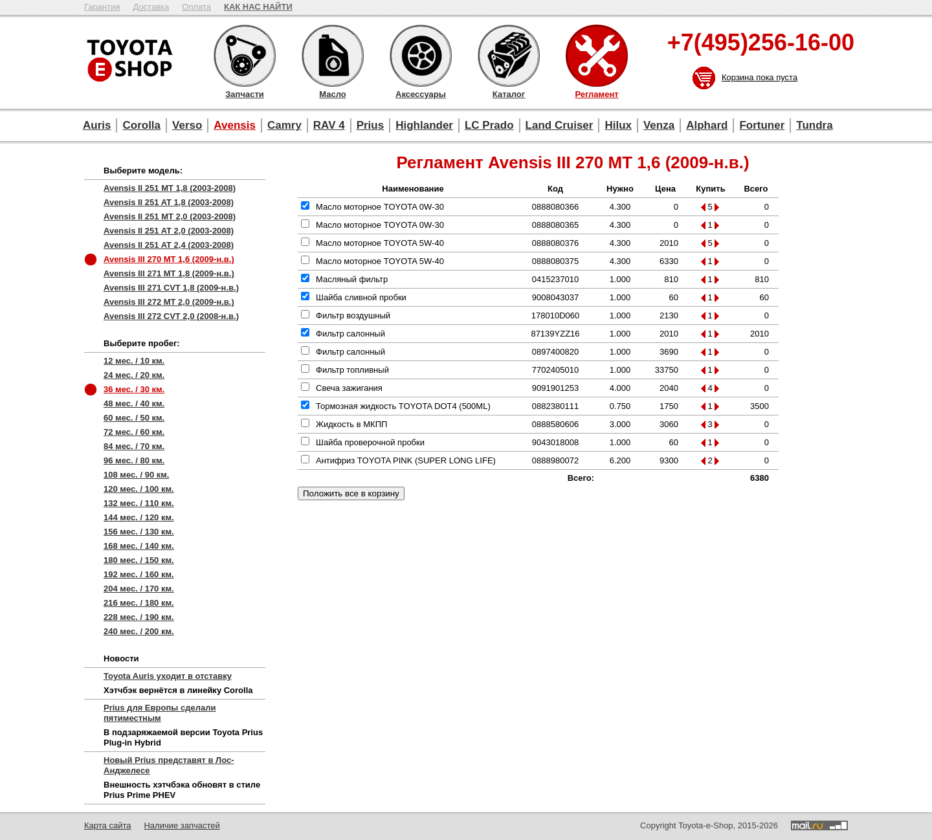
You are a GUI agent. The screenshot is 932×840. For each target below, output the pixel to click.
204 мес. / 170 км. (139, 588)
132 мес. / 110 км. (139, 503)
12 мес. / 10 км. (134, 361)
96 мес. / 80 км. (134, 460)
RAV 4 (329, 125)
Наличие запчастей (181, 825)
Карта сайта (107, 825)
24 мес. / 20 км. (134, 375)
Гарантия (102, 7)
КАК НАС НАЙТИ (258, 7)
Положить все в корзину (351, 493)
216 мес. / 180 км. (139, 603)
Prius (370, 125)
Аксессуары (421, 56)
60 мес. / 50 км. (134, 418)
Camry (284, 125)
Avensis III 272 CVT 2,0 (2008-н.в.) (171, 316)
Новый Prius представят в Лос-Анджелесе (169, 765)
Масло (333, 56)
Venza (658, 125)
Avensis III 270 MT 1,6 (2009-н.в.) (169, 259)
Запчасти (245, 56)
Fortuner (761, 125)
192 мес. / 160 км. (139, 574)
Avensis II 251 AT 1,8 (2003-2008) (169, 202)
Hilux (618, 125)
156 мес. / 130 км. (139, 531)
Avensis (235, 125)
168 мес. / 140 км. (139, 546)
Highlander (424, 125)
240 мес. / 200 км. (139, 631)
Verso (187, 125)
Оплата (196, 7)
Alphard (706, 125)
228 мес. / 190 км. (139, 617)
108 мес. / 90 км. (136, 475)
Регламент (597, 56)
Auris (97, 125)
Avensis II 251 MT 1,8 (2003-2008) (170, 188)
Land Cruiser (560, 125)
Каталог (509, 56)
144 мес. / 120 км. (139, 517)
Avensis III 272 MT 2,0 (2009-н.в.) (169, 302)
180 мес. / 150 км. (139, 560)
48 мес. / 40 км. (134, 403)
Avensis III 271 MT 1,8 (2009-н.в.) (169, 273)
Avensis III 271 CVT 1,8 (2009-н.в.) (171, 288)
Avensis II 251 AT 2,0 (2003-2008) (169, 231)
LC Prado (489, 125)
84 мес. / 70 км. (134, 446)
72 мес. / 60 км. (134, 432)
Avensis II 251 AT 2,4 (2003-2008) (169, 245)
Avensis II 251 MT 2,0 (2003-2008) (170, 216)
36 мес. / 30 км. (134, 389)
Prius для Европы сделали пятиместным (160, 713)
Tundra (814, 125)
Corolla (141, 125)
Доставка (151, 7)
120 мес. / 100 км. (139, 489)
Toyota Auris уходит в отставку (168, 676)
